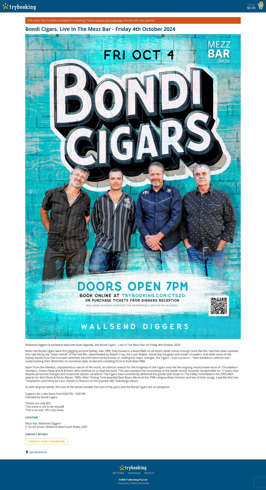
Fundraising (134, 472)
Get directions (38, 452)
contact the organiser (109, 20)
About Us (149, 472)
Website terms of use (140, 483)
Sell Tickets (118, 472)
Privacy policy (123, 483)
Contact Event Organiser (46, 441)
